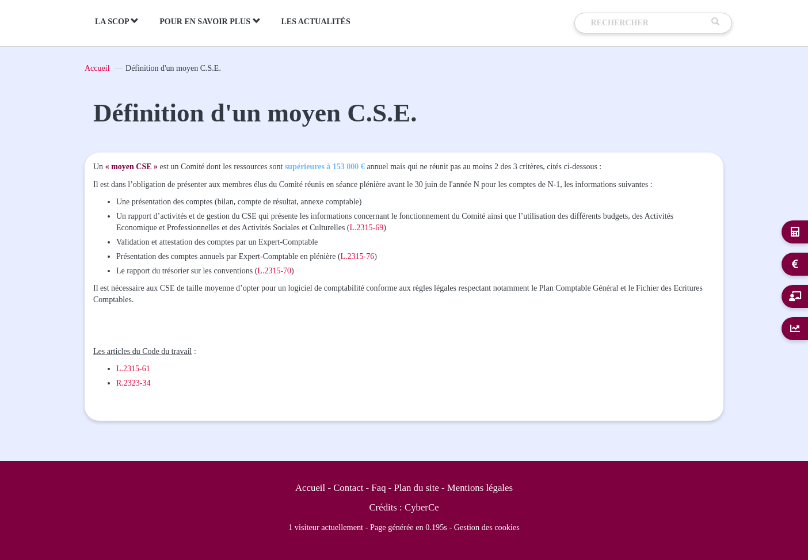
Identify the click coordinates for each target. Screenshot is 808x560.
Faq (378, 487)
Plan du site (416, 487)
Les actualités (315, 21)
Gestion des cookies (487, 527)
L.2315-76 (358, 256)
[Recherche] (648, 23)
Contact (348, 487)
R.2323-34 (133, 383)
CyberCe (422, 507)
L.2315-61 (133, 368)
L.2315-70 (274, 270)
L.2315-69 (367, 227)
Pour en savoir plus (209, 21)
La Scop (117, 21)
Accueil (97, 68)
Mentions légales (480, 487)
